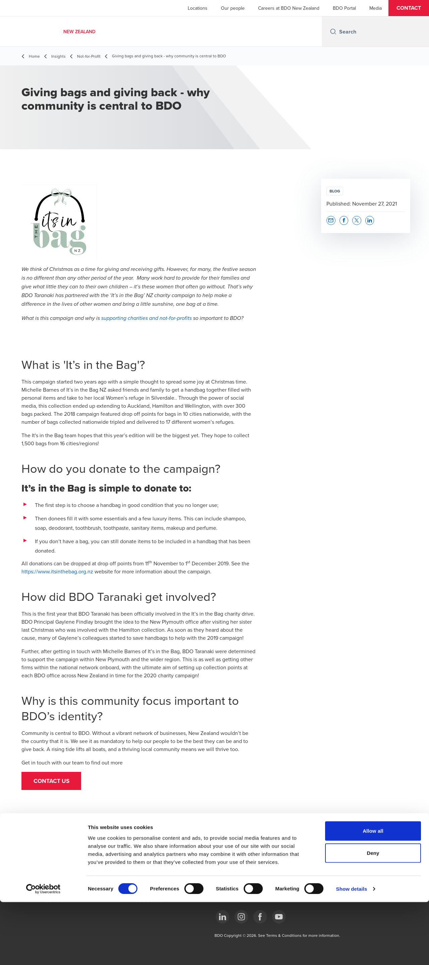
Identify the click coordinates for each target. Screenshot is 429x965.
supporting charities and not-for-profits (146, 318)
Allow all (373, 894)
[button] (408, 8)
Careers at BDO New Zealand (288, 8)
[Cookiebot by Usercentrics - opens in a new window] (43, 952)
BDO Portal (344, 8)
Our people (233, 8)
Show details (351, 952)
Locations (197, 8)
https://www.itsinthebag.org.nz (57, 571)
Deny (373, 916)
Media (375, 8)
